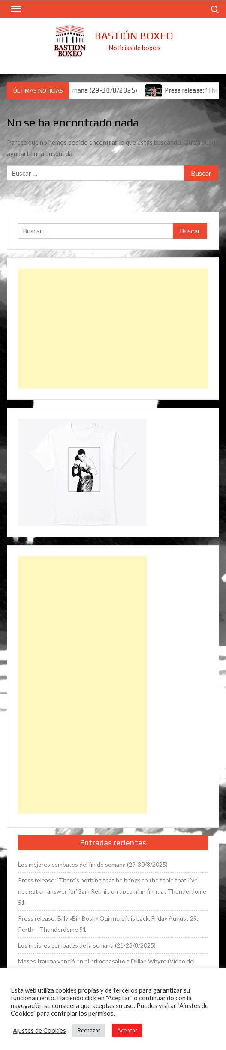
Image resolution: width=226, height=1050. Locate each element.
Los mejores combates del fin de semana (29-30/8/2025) (93, 864)
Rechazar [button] (89, 1030)
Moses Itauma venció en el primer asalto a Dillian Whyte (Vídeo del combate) (106, 966)
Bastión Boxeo (134, 36)
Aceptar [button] (127, 1030)
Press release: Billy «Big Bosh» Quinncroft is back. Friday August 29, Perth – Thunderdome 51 (108, 924)
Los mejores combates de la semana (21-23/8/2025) (87, 945)
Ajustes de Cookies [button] (39, 1030)
